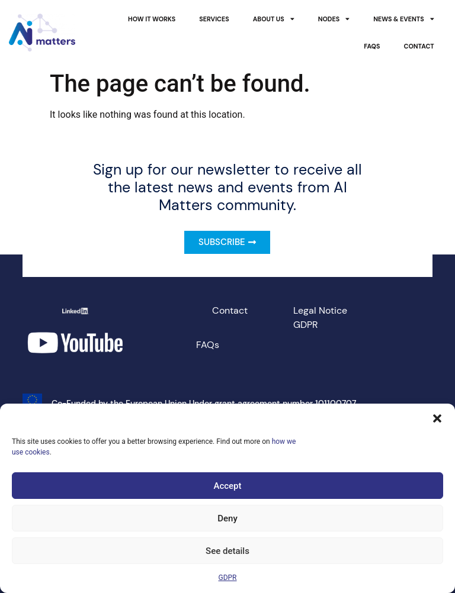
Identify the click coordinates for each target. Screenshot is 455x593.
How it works (151, 19)
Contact (418, 46)
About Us (273, 19)
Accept (227, 486)
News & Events (403, 19)
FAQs (372, 46)
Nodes (334, 19)
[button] (437, 418)
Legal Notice (320, 310)
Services (214, 19)
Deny (227, 518)
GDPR (227, 577)
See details (227, 551)
